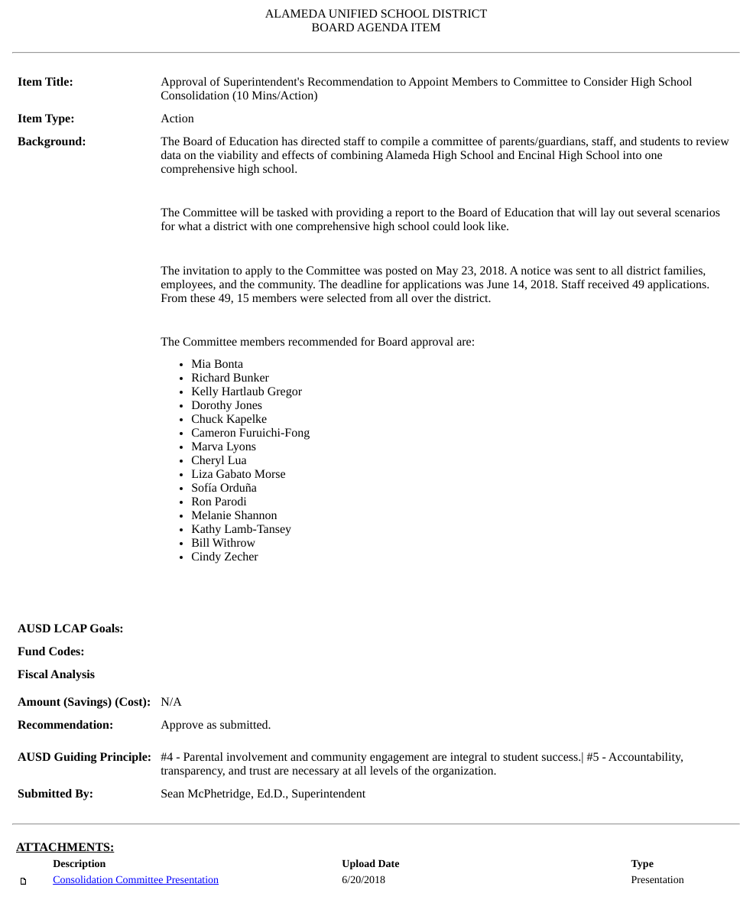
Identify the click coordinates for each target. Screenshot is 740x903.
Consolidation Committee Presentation (136, 880)
